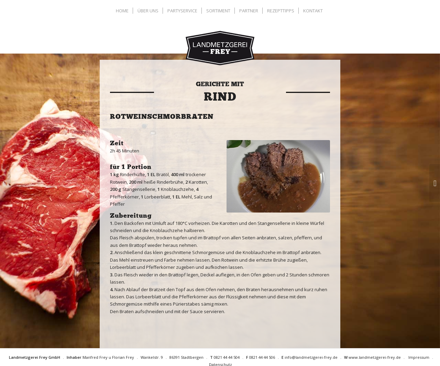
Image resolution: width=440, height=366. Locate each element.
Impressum (418, 357)
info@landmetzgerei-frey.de (311, 357)
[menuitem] (123, 10)
